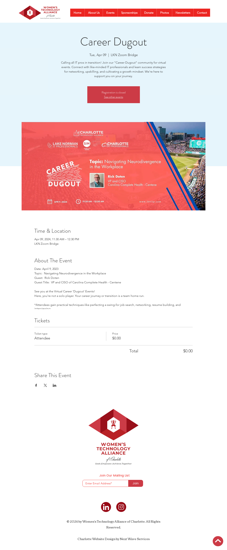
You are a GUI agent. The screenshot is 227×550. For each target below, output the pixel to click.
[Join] (135, 483)
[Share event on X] (45, 385)
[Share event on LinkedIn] (54, 385)
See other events (113, 97)
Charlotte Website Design (96, 539)
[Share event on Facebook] (36, 385)
